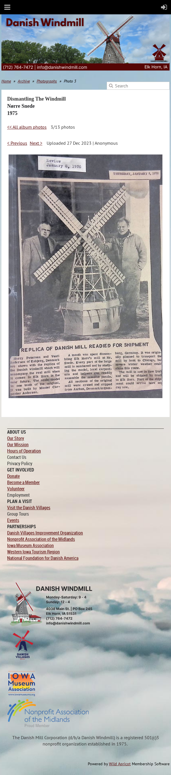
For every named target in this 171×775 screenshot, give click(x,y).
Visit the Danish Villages (28, 507)
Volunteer (16, 489)
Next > (36, 143)
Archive (24, 81)
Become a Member (23, 482)
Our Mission (18, 444)
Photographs (47, 81)
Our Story (15, 438)
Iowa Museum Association (30, 545)
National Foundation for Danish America (42, 558)
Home (6, 81)
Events (13, 520)
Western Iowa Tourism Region (33, 552)
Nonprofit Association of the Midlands (41, 539)
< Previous (17, 143)
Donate (13, 476)
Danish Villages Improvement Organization (45, 533)
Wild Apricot (120, 763)
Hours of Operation (24, 451)
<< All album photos (27, 127)
